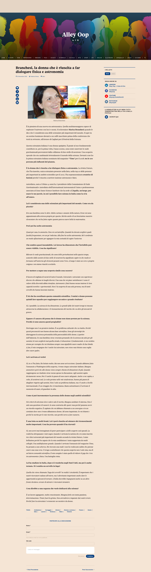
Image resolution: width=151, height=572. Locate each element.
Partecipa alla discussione (60, 521)
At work (11, 57)
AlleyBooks (109, 57)
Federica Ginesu (34, 76)
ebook (129, 57)
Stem (18, 57)
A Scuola (72, 57)
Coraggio (48, 510)
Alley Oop (75, 34)
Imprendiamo (27, 57)
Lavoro (43, 511)
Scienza (52, 511)
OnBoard (38, 57)
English (99, 57)
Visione (69, 511)
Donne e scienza (69, 510)
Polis (45, 57)
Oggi (113, 73)
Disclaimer (81, 556)
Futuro (81, 510)
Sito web (28, 541)
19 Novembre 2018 (21, 76)
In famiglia (62, 57)
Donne (58, 510)
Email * (28, 532)
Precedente (32, 569)
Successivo (88, 569)
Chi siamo (138, 57)
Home (3, 57)
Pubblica (90, 556)
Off (92, 57)
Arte (79, 57)
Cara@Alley (120, 57)
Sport (86, 57)
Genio (90, 510)
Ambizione (37, 510)
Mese (107, 73)
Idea (35, 511)
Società (53, 57)
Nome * (28, 525)
